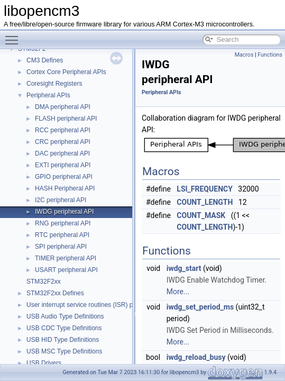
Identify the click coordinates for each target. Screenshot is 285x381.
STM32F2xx (43, 281)
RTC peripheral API (62, 235)
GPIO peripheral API (64, 176)
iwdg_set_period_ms (200, 307)
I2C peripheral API (60, 200)
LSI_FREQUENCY (205, 189)
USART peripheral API (66, 270)
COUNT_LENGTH (205, 202)
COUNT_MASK (201, 215)
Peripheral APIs (48, 95)
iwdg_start (184, 268)
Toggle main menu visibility (14, 35)
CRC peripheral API (62, 142)
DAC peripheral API (62, 153)
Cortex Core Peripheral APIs (66, 72)
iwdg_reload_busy (196, 357)
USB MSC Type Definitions (64, 351)
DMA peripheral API (62, 107)
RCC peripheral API (62, 130)
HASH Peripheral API (65, 188)
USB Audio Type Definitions (65, 316)
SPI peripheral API (61, 246)
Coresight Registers (54, 83)
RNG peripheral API (62, 223)
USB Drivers (43, 363)
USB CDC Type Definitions (64, 328)
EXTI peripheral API (62, 165)
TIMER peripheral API (65, 258)
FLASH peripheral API (66, 118)
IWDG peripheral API (64, 211)
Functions (270, 54)
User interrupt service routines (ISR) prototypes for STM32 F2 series (122, 305)
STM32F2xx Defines (55, 293)
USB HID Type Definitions (62, 339)
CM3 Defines (44, 60)
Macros (244, 54)
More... (178, 291)
